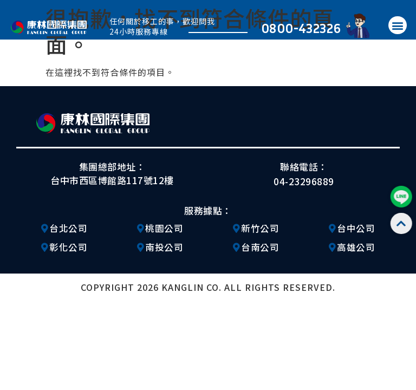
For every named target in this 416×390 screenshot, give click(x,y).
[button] (397, 25)
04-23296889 (304, 181)
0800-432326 (301, 28)
